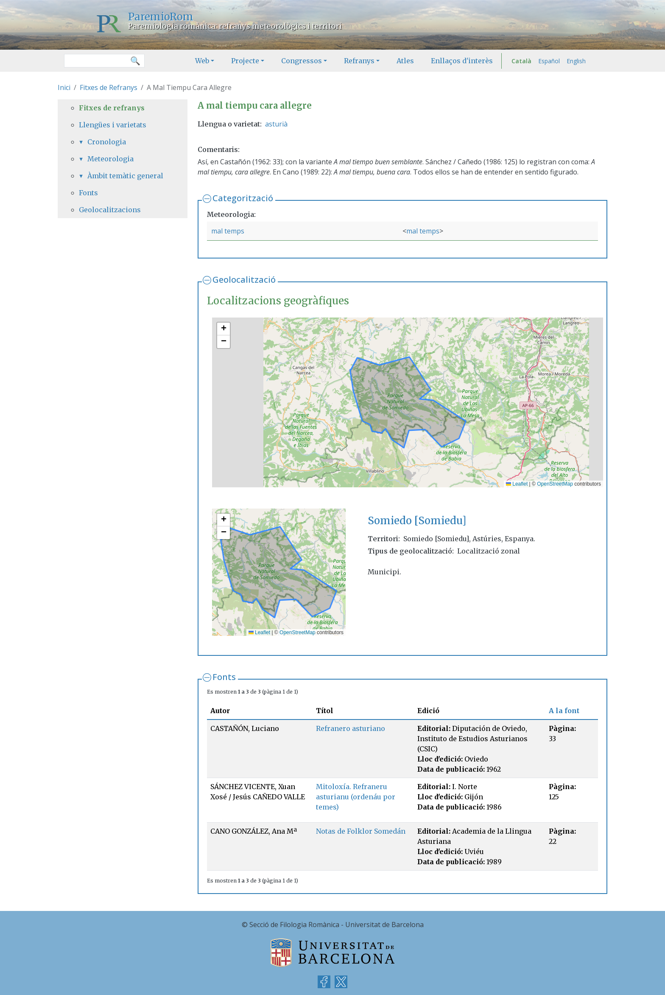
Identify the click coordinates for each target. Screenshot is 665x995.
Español (549, 61)
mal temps (227, 231)
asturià (276, 124)
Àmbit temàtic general (125, 175)
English (576, 61)
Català (521, 61)
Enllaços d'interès (462, 60)
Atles (405, 60)
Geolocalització (244, 279)
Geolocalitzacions (110, 209)
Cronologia (106, 142)
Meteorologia (110, 159)
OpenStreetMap (555, 484)
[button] (223, 329)
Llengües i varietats (112, 125)
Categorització (242, 198)
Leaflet (517, 484)
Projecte (245, 60)
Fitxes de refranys (112, 108)
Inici (64, 87)
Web (202, 60)
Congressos (301, 60)
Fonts (224, 677)
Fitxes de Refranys (108, 87)
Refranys (359, 60)
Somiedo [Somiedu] (417, 520)
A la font (564, 710)
